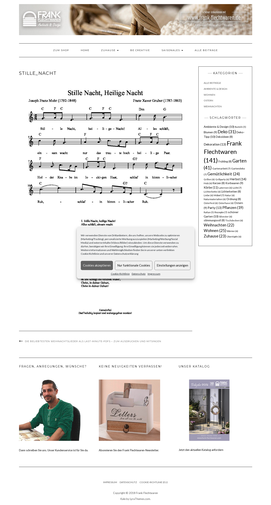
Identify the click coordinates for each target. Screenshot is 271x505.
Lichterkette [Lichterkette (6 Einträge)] (212, 191)
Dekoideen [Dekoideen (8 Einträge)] (224, 136)
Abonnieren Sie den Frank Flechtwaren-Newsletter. (129, 450)
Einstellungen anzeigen (172, 265)
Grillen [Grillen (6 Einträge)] (209, 179)
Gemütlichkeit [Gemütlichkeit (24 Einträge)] (223, 173)
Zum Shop (61, 50)
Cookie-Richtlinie (120, 273)
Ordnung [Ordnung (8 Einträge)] (233, 199)
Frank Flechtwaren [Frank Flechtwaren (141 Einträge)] (223, 152)
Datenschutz (139, 273)
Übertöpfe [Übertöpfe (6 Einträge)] (234, 236)
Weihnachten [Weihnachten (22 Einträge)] (219, 225)
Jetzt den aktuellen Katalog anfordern (201, 449)
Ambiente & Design (215, 88)
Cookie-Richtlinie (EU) (153, 482)
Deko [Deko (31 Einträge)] (227, 131)
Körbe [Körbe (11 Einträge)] (211, 187)
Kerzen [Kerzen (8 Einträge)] (219, 183)
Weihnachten (213, 106)
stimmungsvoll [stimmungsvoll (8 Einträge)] (214, 220)
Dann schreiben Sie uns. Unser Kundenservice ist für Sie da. (53, 450)
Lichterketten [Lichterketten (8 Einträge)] (231, 191)
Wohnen (209, 94)
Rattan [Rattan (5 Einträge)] (209, 212)
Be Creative (140, 50)
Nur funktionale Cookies (133, 265)
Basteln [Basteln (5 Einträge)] (240, 126)
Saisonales (172, 50)
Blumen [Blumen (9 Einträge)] (210, 132)
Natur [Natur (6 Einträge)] (230, 195)
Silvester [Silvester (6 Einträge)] (225, 216)
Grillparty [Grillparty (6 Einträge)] (222, 179)
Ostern (208, 100)
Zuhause (110, 50)
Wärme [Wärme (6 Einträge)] (232, 231)
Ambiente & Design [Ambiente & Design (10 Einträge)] (219, 126)
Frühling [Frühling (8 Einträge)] (225, 161)
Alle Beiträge (206, 50)
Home (85, 50)
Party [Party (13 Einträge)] (215, 207)
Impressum (154, 273)
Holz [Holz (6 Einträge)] (208, 183)
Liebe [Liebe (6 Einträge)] (208, 195)
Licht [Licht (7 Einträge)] (237, 187)
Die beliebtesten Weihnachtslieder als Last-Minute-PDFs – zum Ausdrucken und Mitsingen (93, 341)
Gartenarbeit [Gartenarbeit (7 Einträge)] (221, 168)
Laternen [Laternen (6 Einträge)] (225, 187)
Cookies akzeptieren (97, 265)
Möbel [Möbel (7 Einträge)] (219, 195)
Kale (123, 499)
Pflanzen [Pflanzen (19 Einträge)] (232, 207)
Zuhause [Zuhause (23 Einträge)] (215, 236)
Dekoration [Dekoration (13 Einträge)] (215, 144)
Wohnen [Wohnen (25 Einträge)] (215, 230)
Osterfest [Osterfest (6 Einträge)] (211, 203)
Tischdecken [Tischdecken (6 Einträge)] (234, 220)
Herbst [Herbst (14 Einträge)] (238, 179)
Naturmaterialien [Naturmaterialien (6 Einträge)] (215, 199)
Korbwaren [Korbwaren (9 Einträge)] (234, 183)
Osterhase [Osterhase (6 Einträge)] (226, 203)
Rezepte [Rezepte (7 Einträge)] (221, 212)
